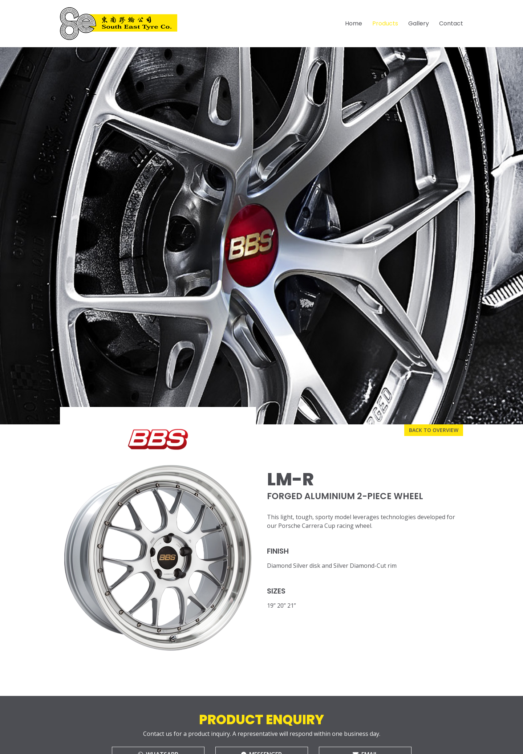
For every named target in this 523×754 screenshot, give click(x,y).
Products (385, 23)
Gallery (418, 23)
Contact (451, 23)
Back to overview (433, 430)
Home (353, 23)
